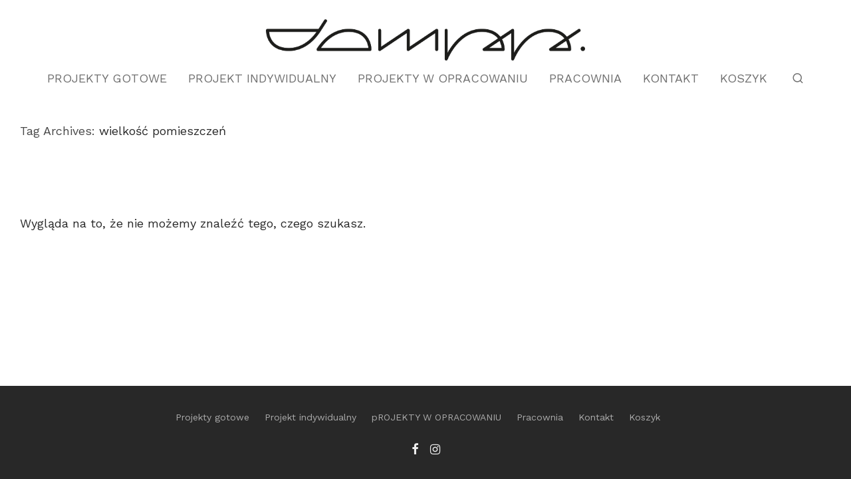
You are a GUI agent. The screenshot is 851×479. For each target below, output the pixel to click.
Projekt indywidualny (262, 78)
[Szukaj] (797, 78)
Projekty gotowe (107, 78)
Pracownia (585, 78)
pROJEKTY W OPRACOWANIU (443, 78)
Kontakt (671, 78)
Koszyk (743, 78)
